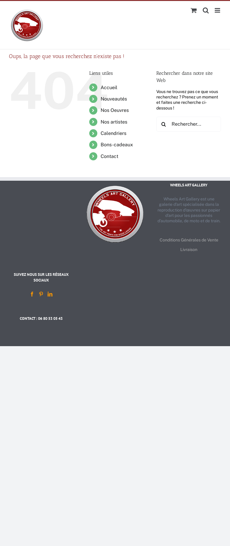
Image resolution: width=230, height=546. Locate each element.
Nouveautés (114, 99)
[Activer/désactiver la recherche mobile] (206, 10)
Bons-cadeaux (117, 144)
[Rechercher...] (188, 124)
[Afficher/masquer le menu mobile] (218, 10)
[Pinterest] (41, 294)
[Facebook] (32, 294)
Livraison (188, 249)
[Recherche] (163, 124)
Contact (109, 156)
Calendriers (113, 133)
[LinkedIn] (50, 294)
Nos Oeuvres (115, 110)
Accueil (109, 87)
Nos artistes (114, 122)
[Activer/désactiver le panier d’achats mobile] (194, 10)
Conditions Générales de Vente (189, 240)
